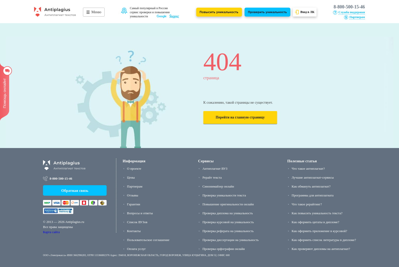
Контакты (134, 231)
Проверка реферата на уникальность (227, 231)
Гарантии (133, 204)
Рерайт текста (212, 177)
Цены (131, 177)
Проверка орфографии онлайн (223, 249)
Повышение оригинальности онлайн (228, 204)
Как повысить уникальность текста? (317, 213)
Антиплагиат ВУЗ (214, 168)
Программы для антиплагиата (313, 195)
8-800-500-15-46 (349, 7)
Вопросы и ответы (140, 213)
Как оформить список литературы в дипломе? (324, 240)
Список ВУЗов (137, 222)
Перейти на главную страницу (240, 117)
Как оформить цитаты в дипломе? (315, 222)
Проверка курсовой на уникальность (228, 222)
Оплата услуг (136, 249)
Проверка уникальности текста (224, 195)
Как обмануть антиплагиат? (311, 186)
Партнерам (134, 186)
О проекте (134, 168)
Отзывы (132, 195)
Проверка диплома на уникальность (227, 213)
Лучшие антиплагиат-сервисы (313, 177)
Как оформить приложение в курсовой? (319, 231)
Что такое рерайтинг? (307, 204)
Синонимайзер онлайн (218, 186)
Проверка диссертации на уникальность (230, 240)
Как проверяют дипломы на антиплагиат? (321, 249)
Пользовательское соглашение (148, 240)
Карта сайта (51, 232)
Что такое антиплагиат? (308, 168)
